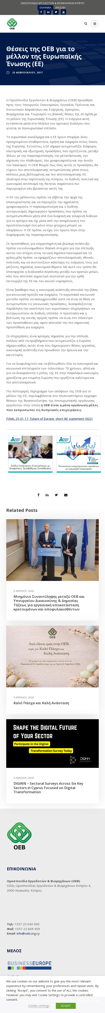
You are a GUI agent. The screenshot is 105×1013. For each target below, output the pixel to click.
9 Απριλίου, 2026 (23, 591)
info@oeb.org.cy (28, 933)
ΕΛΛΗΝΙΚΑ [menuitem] (45, 7)
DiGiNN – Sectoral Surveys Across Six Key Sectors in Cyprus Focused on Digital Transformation (48, 787)
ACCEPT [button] (66, 1006)
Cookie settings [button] (39, 1005)
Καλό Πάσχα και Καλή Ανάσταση (41, 702)
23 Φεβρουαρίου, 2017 (27, 72)
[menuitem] (45, 7)
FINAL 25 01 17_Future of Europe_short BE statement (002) (49, 418)
